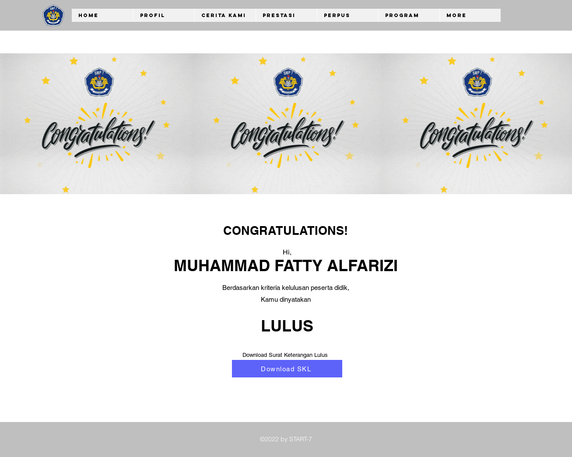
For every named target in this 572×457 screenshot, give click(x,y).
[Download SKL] (287, 368)
